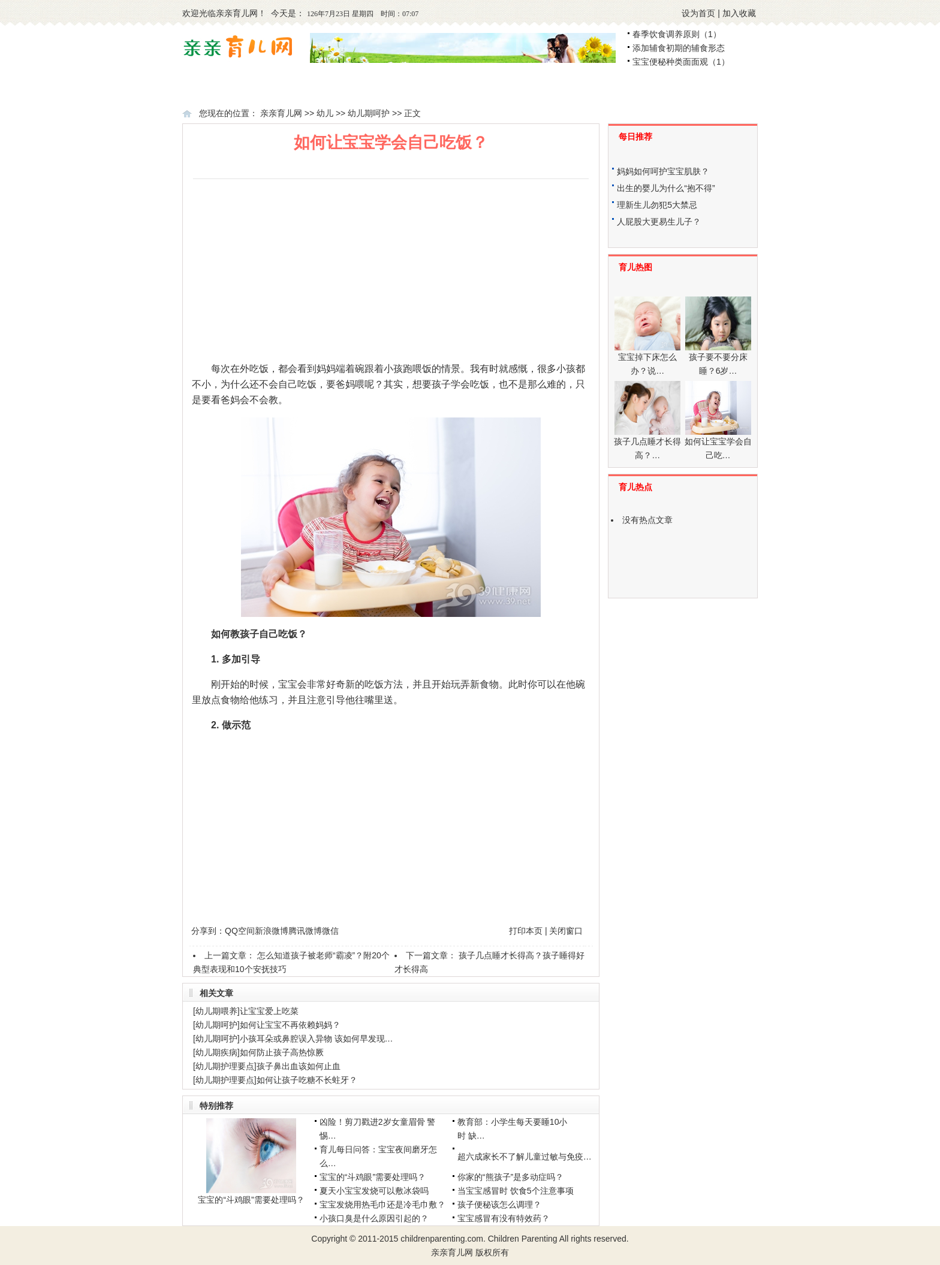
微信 (330, 931)
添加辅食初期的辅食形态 (678, 48)
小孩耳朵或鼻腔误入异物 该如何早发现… (316, 1038)
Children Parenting (523, 1238)
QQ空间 (240, 931)
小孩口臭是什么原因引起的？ (374, 1218)
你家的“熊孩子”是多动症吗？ (510, 1177)
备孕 (243, 87)
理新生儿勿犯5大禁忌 (657, 205)
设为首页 (698, 13)
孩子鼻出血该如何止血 (299, 1066)
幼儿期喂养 (216, 1011)
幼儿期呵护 (369, 113)
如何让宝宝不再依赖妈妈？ (290, 1025)
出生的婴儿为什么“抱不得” (666, 188)
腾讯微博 (305, 931)
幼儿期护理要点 (224, 1066)
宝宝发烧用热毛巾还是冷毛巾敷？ (382, 1204)
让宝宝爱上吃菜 (269, 1011)
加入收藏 (739, 13)
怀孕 (325, 87)
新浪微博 (271, 931)
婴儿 (524, 87)
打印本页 (526, 931)
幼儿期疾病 (216, 1052)
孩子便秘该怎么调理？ (499, 1204)
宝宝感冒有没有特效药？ (503, 1218)
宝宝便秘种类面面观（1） (681, 61)
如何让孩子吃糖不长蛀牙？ (307, 1080)
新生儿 (427, 87)
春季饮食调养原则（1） (676, 34)
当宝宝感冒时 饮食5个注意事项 (515, 1191)
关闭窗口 (566, 931)
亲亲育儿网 (237, 13)
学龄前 (714, 87)
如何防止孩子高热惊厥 (282, 1052)
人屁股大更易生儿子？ (659, 221)
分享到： (208, 931)
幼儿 (617, 87)
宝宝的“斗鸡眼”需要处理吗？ (251, 1200)
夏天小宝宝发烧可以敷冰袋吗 (374, 1191)
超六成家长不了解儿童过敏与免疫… (524, 1156)
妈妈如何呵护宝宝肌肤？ (663, 171)
